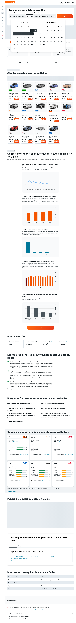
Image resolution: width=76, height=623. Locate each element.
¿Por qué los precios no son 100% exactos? (41, 619)
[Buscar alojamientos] (2, 9)
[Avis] (70, 437)
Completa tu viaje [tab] (22, 546)
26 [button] (21, 44)
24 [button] (14, 44)
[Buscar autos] (2, 13)
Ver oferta (17, 98)
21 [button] (28, 41)
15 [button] (32, 37)
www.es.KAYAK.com (11, 599)
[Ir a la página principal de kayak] (10, 2)
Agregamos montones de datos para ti (41, 616)
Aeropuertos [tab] (13, 546)
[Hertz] (48, 463)
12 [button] (21, 37)
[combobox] (15, 13)
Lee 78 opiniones (60, 441)
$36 (43, 10)
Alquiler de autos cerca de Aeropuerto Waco (59, 555)
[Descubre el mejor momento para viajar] (2, 23)
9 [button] (35, 34)
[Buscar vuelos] (2, 6)
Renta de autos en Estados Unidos (45, 599)
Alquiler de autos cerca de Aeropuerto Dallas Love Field (39, 555)
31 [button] (14, 48)
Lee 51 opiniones (15, 441)
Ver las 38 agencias (12, 491)
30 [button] (35, 44)
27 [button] (25, 44)
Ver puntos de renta (24, 454)
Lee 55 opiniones (15, 468)
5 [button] (21, 34)
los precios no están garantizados (40, 609)
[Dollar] (70, 463)
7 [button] (28, 34)
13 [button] (24, 37)
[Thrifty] (25, 463)
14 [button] (28, 37)
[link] (40, 328)
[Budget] (48, 437)
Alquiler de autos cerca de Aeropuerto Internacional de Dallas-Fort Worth (19, 555)
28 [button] (28, 44)
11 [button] (17, 37)
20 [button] (25, 41)
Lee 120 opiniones (38, 441)
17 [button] (14, 41)
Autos (18, 599)
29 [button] (32, 44)
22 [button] (32, 41)
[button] (2, 2)
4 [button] (17, 34)
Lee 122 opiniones (60, 468)
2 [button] (35, 30)
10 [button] (14, 37)
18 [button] (17, 41)
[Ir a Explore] (2, 17)
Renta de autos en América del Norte (28, 599)
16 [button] (35, 37)
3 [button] (14, 34)
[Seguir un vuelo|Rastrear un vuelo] (2, 20)
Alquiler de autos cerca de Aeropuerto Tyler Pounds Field (19, 559)
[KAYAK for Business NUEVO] (2, 26)
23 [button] (35, 41)
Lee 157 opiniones (38, 468)
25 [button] (17, 44)
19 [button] (21, 41)
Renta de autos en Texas (58, 599)
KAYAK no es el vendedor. (41, 613)
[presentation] (46, 10)
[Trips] (2, 31)
